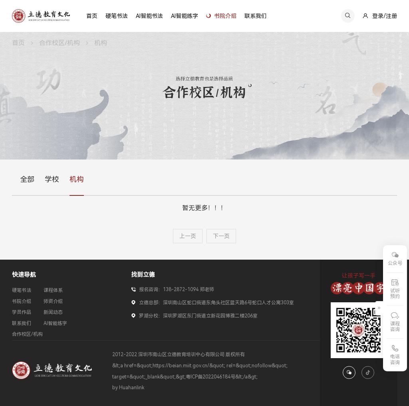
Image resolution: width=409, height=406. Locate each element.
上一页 (187, 236)
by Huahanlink (128, 387)
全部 (27, 179)
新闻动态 (53, 312)
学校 (52, 179)
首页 (18, 43)
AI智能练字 (55, 323)
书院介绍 (21, 301)
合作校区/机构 (59, 43)
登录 (377, 16)
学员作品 (21, 312)
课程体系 (53, 290)
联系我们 (21, 323)
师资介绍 (53, 301)
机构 (100, 43)
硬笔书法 (21, 290)
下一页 (221, 236)
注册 (391, 16)
